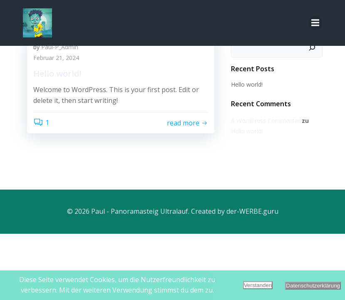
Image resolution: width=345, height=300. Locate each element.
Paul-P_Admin (59, 47)
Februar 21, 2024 (56, 58)
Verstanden (258, 285)
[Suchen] (312, 47)
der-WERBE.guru (252, 211)
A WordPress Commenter (265, 121)
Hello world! (247, 84)
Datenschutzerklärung (313, 285)
